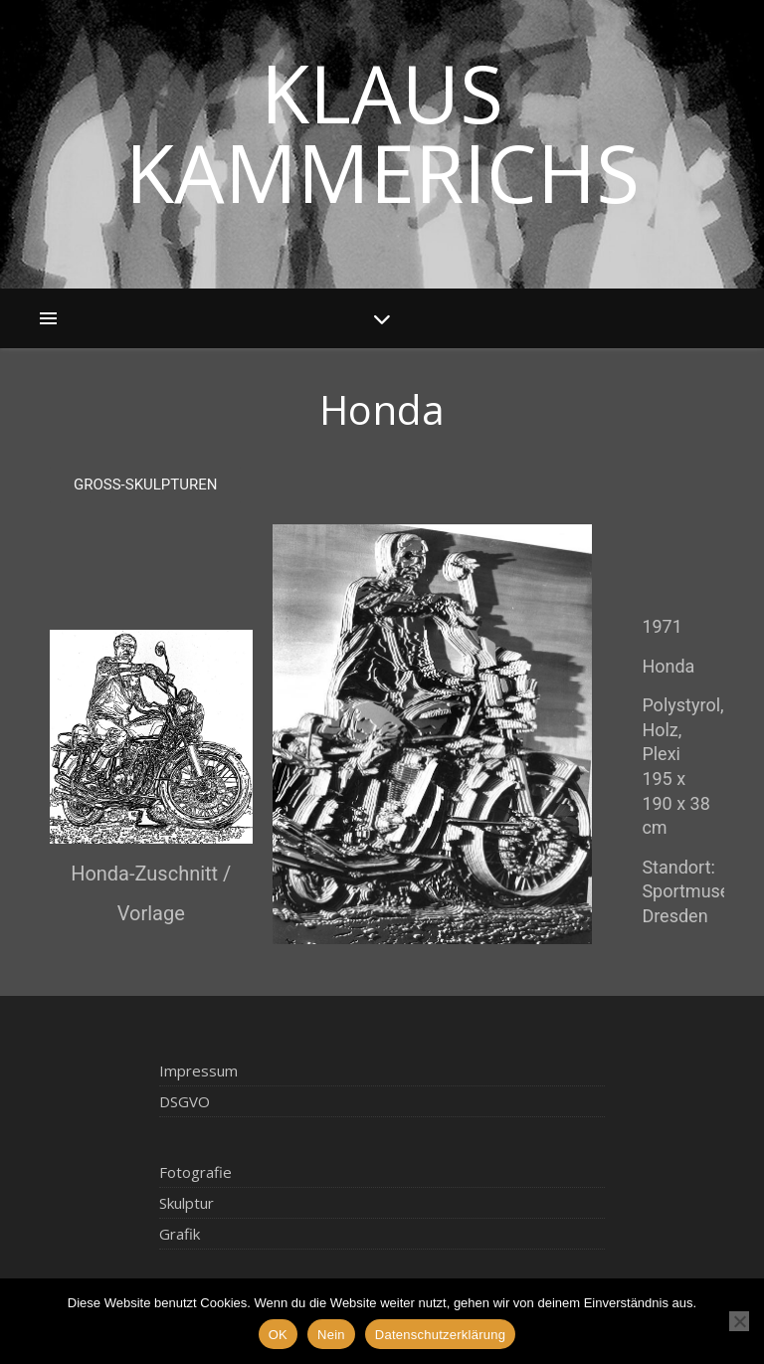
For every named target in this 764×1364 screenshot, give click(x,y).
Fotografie (195, 1172)
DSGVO (184, 1101)
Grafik (179, 1234)
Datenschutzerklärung (440, 1334)
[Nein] (739, 1321)
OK (278, 1334)
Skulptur (186, 1203)
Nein (331, 1334)
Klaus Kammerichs (382, 132)
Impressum (198, 1070)
